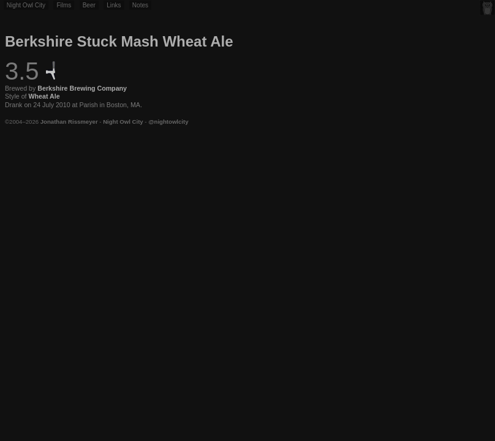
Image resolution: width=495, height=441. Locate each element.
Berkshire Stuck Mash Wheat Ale (119, 41)
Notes (140, 5)
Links (114, 5)
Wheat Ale (44, 96)
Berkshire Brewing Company (82, 88)
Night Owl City (26, 5)
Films (63, 5)
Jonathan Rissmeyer (69, 121)
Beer (89, 5)
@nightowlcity (168, 121)
